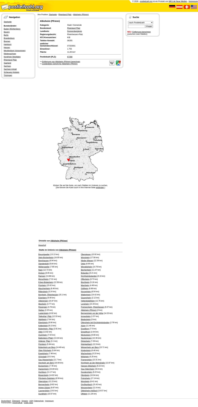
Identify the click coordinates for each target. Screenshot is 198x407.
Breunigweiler (44, 254)
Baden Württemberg (12, 29)
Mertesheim (86, 335)
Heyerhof (42, 245)
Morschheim (43, 279)
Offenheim (85, 279)
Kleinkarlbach (86, 344)
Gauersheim (86, 298)
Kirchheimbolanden (89, 276)
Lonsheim (85, 304)
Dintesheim (85, 341)
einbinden (100, 187)
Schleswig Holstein (11, 72)
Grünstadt (42, 357)
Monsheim (85, 381)
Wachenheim (86, 353)
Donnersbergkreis (74, 31)
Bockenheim (43, 366)
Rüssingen (42, 307)
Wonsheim (85, 257)
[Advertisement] (80, 92)
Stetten (41, 310)
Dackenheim (43, 369)
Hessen (7, 47)
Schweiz (25, 401)
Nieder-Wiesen (87, 261)
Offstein (84, 394)
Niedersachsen (10, 54)
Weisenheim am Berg (90, 347)
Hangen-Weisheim (88, 366)
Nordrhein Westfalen (12, 57)
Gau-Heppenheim (45, 360)
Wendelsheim (86, 267)
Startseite (8, 22)
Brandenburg (9, 38)
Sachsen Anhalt (10, 69)
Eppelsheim (43, 353)
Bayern (7, 32)
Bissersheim (43, 375)
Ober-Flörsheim (44, 350)
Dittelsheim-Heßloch (89, 391)
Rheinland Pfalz (10, 60)
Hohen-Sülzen (44, 388)
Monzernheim (86, 388)
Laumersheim (44, 391)
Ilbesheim (42, 304)
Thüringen (8, 75)
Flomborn (42, 344)
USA (31, 401)
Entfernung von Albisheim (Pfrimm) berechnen (61, 62)
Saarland (7, 63)
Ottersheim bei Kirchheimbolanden (95, 323)
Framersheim (86, 360)
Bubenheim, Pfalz (45, 329)
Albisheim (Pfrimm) (81, 14)
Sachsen (7, 66)
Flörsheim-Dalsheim (46, 378)
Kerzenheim (86, 292)
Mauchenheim (44, 288)
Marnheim (85, 285)
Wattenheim (86, 295)
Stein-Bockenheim (45, 257)
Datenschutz (39, 401)
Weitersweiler (44, 267)
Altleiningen (43, 301)
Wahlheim (42, 319)
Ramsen (41, 276)
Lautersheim (43, 313)
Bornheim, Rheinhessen (48, 295)
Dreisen (41, 273)
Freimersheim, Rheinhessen (92, 307)
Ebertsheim (43, 323)
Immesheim (85, 316)
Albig (40, 332)
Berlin (6, 35)
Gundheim (42, 394)
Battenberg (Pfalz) (45, 338)
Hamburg (7, 44)
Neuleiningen (86, 338)
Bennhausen (43, 261)
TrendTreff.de (17, 403)
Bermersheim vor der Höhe (92, 313)
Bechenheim (86, 270)
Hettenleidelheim (88, 301)
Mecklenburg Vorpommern (15, 51)
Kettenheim (43, 326)
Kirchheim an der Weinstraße (93, 363)
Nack (40, 270)
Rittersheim (43, 292)
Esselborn (85, 329)
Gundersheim (86, 372)
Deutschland (6, 401)
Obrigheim (85, 375)
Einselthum (85, 332)
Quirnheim (42, 335)
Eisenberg (42, 298)
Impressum (193, 1)
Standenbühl (43, 264)
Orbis (83, 264)
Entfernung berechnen (141, 32)
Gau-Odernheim (87, 369)
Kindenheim (86, 350)
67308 (69, 57)
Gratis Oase (28, 403)
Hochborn (42, 372)
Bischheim (85, 282)
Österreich (16, 401)
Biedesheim (86, 319)
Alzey (83, 326)
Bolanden (85, 273)
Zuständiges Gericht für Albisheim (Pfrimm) (59, 64)
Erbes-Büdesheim (45, 282)
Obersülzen (43, 381)
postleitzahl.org (146, 1)
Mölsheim (85, 357)
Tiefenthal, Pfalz (45, 316)
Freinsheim (85, 378)
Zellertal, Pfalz (44, 341)
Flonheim (42, 285)
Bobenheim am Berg (46, 347)
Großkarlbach (86, 384)
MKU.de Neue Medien (178, 1)
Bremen (7, 41)
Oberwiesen (86, 254)
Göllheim (84, 288)
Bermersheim (43, 384)
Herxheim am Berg (46, 363)
